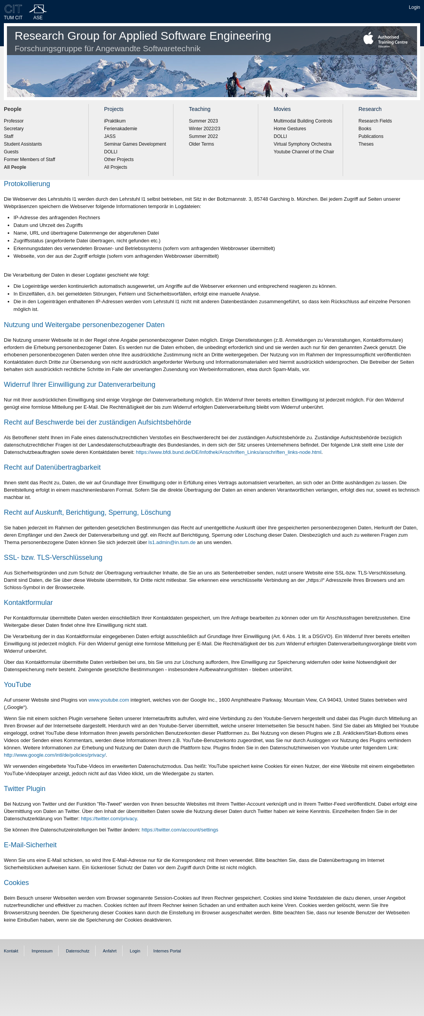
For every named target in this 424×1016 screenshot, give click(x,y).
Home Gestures (290, 128)
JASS (110, 136)
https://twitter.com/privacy (109, 818)
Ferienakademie (120, 128)
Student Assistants (23, 144)
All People (15, 167)
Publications (371, 136)
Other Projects (119, 159)
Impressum (42, 951)
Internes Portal (167, 951)
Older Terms (201, 144)
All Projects (115, 167)
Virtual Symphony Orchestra (302, 144)
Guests (11, 151)
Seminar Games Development (135, 144)
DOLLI (111, 151)
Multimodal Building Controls (303, 121)
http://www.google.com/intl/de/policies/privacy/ (55, 755)
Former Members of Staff (29, 159)
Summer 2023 (203, 121)
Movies (282, 109)
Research (370, 109)
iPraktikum (115, 121)
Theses (366, 144)
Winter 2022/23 (204, 128)
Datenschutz (77, 951)
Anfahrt (109, 951)
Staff (8, 136)
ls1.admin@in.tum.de (171, 542)
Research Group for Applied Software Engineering (143, 41)
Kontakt (11, 951)
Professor (14, 121)
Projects (114, 109)
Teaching (199, 109)
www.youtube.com (108, 700)
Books (364, 128)
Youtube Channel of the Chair (304, 151)
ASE (38, 17)
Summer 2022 (203, 136)
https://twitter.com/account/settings (180, 830)
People (13, 109)
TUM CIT (13, 17)
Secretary (14, 128)
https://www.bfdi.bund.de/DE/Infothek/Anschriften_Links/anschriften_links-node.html (228, 452)
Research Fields (375, 121)
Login (414, 7)
